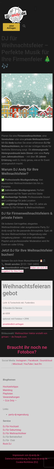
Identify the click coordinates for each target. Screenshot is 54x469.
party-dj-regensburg (18, 414)
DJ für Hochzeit (11, 426)
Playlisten (8, 393)
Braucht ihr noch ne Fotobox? (27, 350)
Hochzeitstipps (10, 386)
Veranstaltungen (11, 397)
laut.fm (38, 364)
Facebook (33, 360)
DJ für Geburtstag (12, 430)
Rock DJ (7, 443)
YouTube (28, 364)
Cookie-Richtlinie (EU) (27, 462)
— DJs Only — (10, 400)
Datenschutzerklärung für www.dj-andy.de (26, 458)
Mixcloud (17, 364)
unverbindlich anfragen (13, 324)
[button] (35, 8)
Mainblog (7, 390)
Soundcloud (46, 360)
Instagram (21, 360)
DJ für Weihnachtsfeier (14, 433)
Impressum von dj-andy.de (26, 455)
